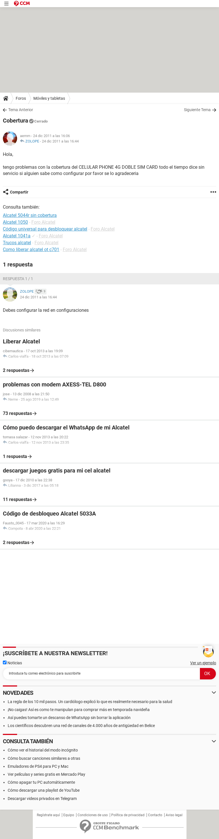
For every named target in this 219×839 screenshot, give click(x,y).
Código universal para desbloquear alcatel (45, 229)
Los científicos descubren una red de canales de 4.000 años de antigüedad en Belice (81, 725)
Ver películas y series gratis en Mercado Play (46, 774)
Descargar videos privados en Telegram (42, 798)
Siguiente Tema (197, 109)
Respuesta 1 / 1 (18, 278)
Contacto (155, 815)
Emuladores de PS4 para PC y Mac (38, 766)
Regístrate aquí (48, 815)
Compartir (19, 192)
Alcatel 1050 (15, 222)
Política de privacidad (128, 815)
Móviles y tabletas (49, 98)
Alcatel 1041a (17, 236)
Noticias (12, 663)
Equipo (68, 815)
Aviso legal (174, 815)
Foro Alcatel (43, 222)
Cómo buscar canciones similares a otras (44, 758)
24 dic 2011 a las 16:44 (60, 141)
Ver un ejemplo (203, 663)
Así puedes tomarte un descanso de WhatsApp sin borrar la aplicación (69, 717)
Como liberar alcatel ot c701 (31, 249)
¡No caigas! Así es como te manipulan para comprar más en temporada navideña (79, 709)
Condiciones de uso (93, 815)
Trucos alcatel (17, 242)
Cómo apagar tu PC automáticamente (41, 782)
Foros (21, 98)
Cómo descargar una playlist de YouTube (44, 790)
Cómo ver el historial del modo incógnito (43, 750)
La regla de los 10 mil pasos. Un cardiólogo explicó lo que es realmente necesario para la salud (90, 701)
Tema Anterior (20, 109)
